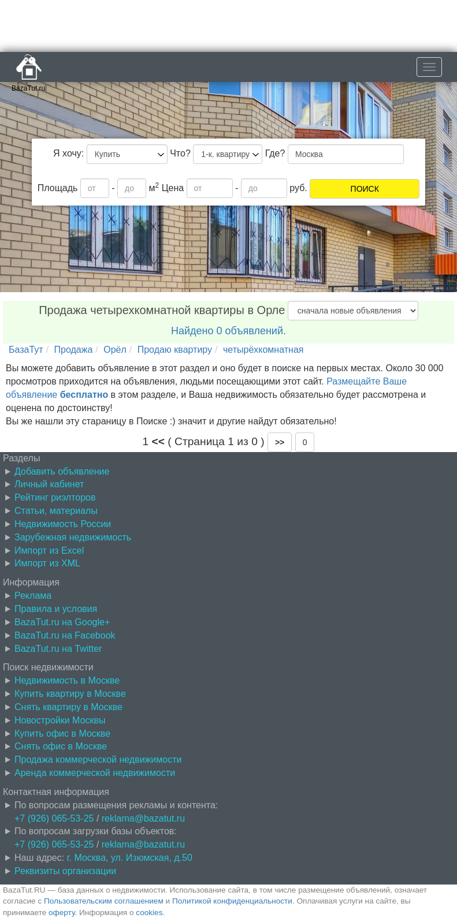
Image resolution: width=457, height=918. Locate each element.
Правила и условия (55, 609)
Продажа (73, 349)
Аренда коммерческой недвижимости (94, 773)
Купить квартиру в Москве (70, 694)
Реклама (32, 595)
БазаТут (26, 349)
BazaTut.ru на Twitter (58, 649)
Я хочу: (68, 153)
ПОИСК (365, 188)
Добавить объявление (61, 471)
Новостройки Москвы (60, 720)
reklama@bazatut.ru (143, 818)
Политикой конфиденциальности (232, 901)
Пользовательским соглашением (104, 901)
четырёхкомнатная (263, 349)
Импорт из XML (47, 563)
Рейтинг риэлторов (55, 497)
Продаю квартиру (175, 349)
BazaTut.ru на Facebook (65, 635)
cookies (149, 912)
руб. (298, 188)
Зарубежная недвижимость (72, 537)
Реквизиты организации (65, 871)
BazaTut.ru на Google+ (62, 622)
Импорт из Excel (49, 550)
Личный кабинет (49, 484)
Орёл (115, 349)
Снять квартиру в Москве (68, 707)
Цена (173, 188)
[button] (279, 442)
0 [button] (305, 442)
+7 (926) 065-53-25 (54, 818)
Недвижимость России (62, 524)
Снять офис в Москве (60, 746)
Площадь (58, 188)
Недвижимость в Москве (67, 680)
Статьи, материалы (56, 511)
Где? (275, 153)
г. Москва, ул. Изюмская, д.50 (129, 858)
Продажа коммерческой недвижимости (97, 759)
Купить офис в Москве (62, 733)
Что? (180, 153)
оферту (62, 912)
